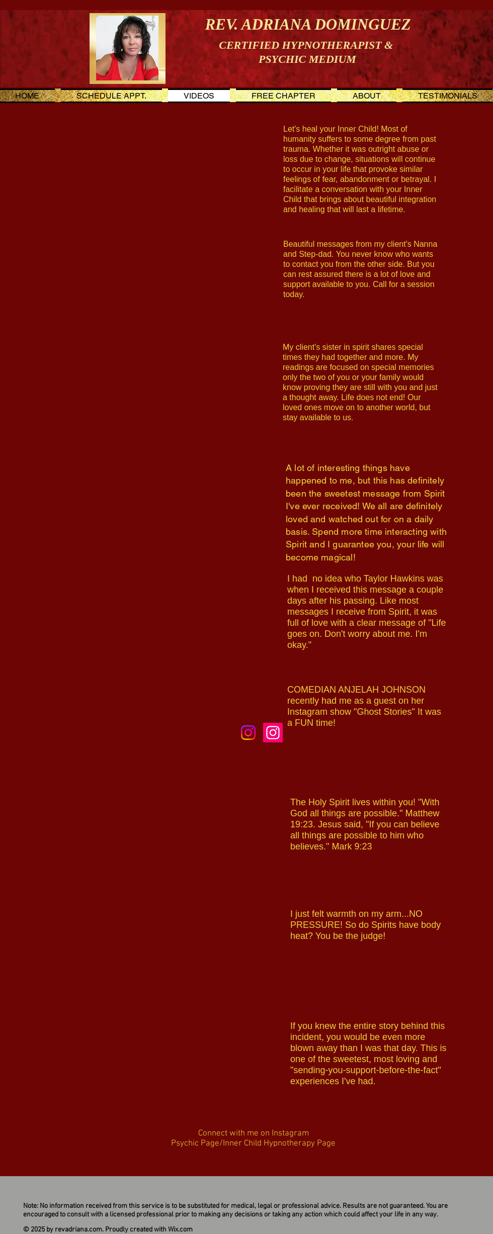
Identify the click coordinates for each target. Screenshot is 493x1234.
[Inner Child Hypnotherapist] (273, 732)
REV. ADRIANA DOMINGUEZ (307, 24)
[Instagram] (248, 732)
